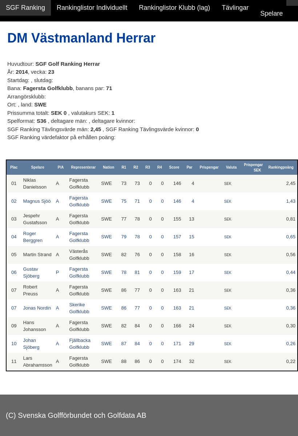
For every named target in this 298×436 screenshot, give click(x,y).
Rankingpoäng (280, 167)
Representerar (83, 167)
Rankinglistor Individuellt (92, 7)
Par (189, 167)
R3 (147, 167)
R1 (123, 167)
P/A (61, 167)
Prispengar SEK (253, 167)
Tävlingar (235, 7)
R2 (135, 167)
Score (174, 167)
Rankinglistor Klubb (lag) (174, 7)
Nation (108, 167)
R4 (159, 167)
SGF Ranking (25, 7)
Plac (14, 167)
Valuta (231, 167)
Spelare (271, 13)
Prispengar (209, 167)
